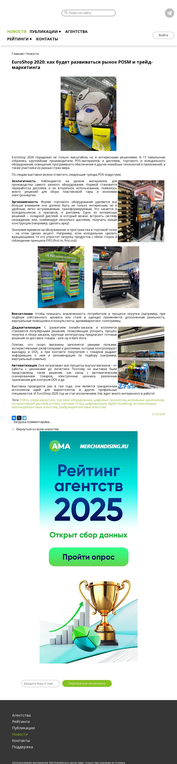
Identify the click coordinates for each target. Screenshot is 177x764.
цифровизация (95, 403)
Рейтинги (18, 38)
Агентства (76, 31)
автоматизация (144, 403)
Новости (17, 31)
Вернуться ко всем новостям (37, 429)
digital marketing (119, 403)
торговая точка (72, 403)
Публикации (44, 31)
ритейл (54, 403)
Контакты (47, 38)
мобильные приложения (145, 400)
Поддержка (22, 746)
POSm (24, 400)
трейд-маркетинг (42, 400)
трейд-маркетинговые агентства (82, 407)
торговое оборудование (74, 400)
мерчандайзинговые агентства (34, 407)
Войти (163, 35)
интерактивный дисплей (29, 403)
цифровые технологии (109, 400)
